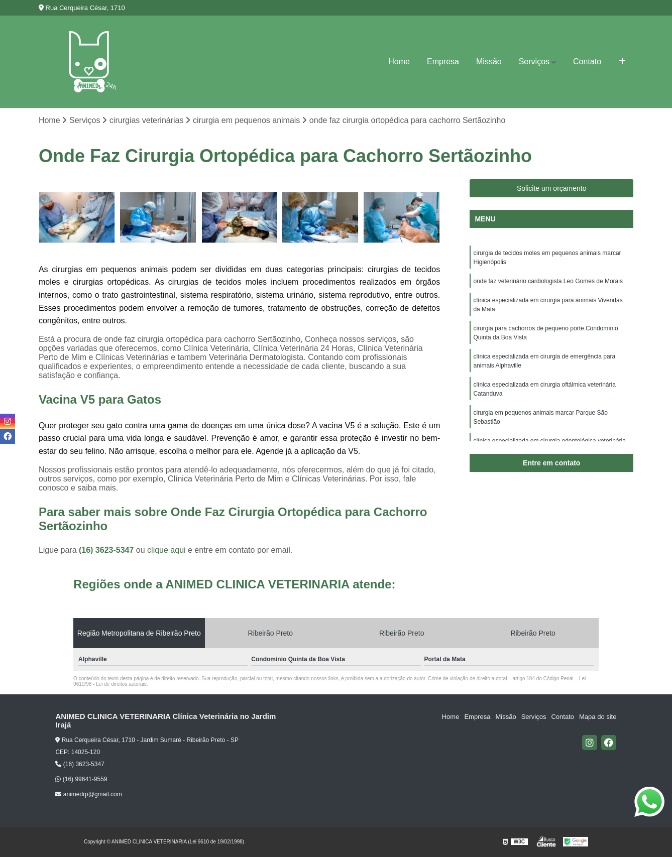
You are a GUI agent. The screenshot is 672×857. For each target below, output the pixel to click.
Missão (489, 61)
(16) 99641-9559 (81, 779)
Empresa (443, 61)
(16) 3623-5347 (107, 550)
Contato (587, 61)
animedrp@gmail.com (88, 794)
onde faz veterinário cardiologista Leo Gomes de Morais (548, 281)
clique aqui (166, 550)
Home (399, 61)
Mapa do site (597, 716)
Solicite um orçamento (552, 188)
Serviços (534, 61)
